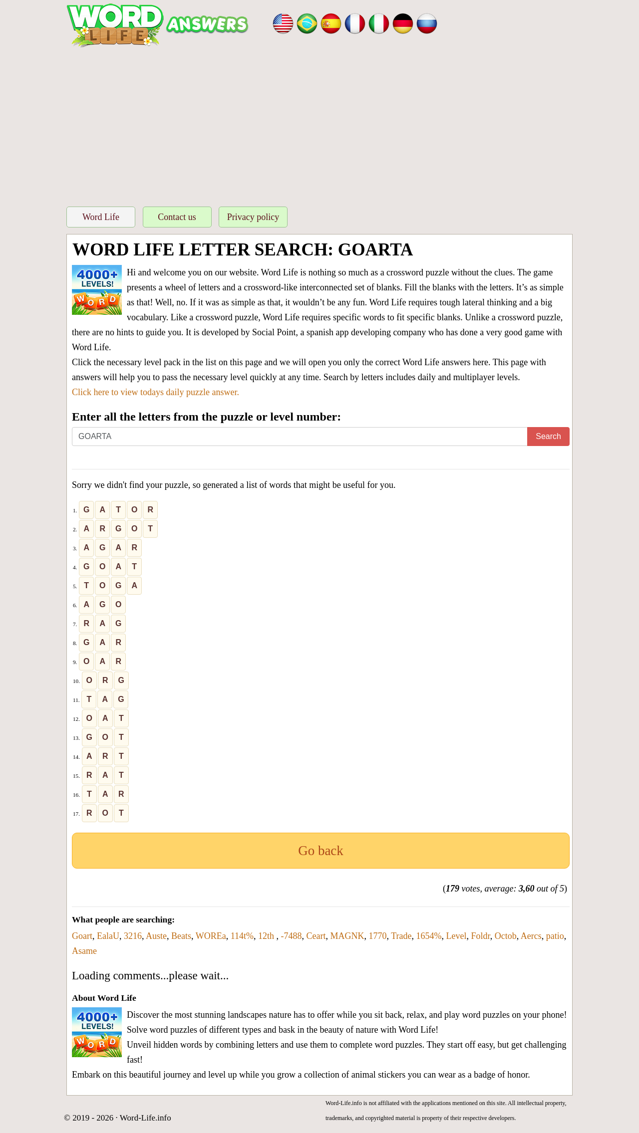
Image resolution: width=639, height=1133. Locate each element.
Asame (84, 951)
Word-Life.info (145, 1118)
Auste (156, 936)
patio (555, 936)
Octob (506, 936)
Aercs (531, 936)
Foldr (480, 936)
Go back (320, 850)
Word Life (100, 217)
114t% (242, 936)
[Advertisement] (319, 124)
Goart (82, 936)
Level (456, 936)
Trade (401, 936)
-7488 (291, 936)
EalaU (108, 936)
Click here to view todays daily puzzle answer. (155, 392)
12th (267, 936)
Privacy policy (253, 217)
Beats (181, 936)
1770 (378, 936)
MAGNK (347, 936)
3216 (133, 936)
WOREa (211, 936)
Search (548, 436)
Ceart (316, 936)
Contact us (177, 217)
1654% (429, 936)
